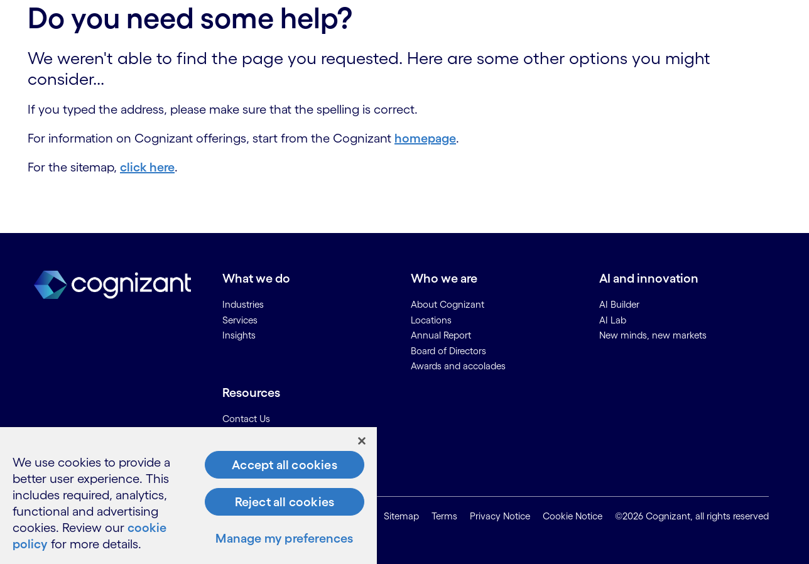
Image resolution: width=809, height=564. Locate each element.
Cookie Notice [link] (572, 516)
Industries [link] (243, 304)
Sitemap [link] (401, 516)
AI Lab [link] (612, 320)
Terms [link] (444, 516)
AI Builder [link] (619, 304)
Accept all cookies (284, 465)
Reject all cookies (285, 502)
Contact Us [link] (246, 418)
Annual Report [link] (441, 335)
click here (147, 167)
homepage (425, 138)
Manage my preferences (284, 538)
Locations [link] (431, 320)
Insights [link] (239, 335)
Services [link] (240, 320)
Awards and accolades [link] (458, 366)
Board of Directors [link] (448, 350)
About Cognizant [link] (447, 304)
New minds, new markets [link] (653, 335)
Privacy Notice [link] (500, 516)
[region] (188, 495)
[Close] (362, 441)
